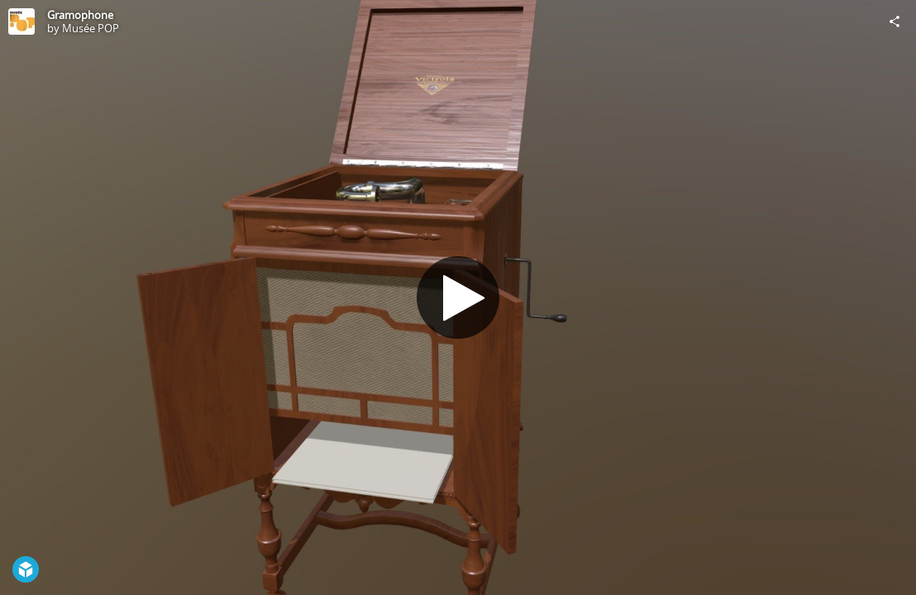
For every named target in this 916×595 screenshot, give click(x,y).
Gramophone (80, 14)
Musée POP (90, 28)
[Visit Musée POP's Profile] (21, 21)
